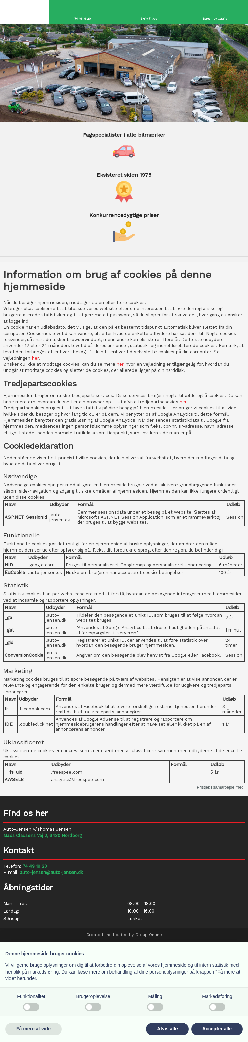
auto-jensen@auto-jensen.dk (51, 872)
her (35, 358)
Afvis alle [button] (167, 1028)
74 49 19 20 (35, 866)
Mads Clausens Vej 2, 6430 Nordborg (42, 835)
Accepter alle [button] (217, 1028)
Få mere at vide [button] (33, 1028)
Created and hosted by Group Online (124, 934)
